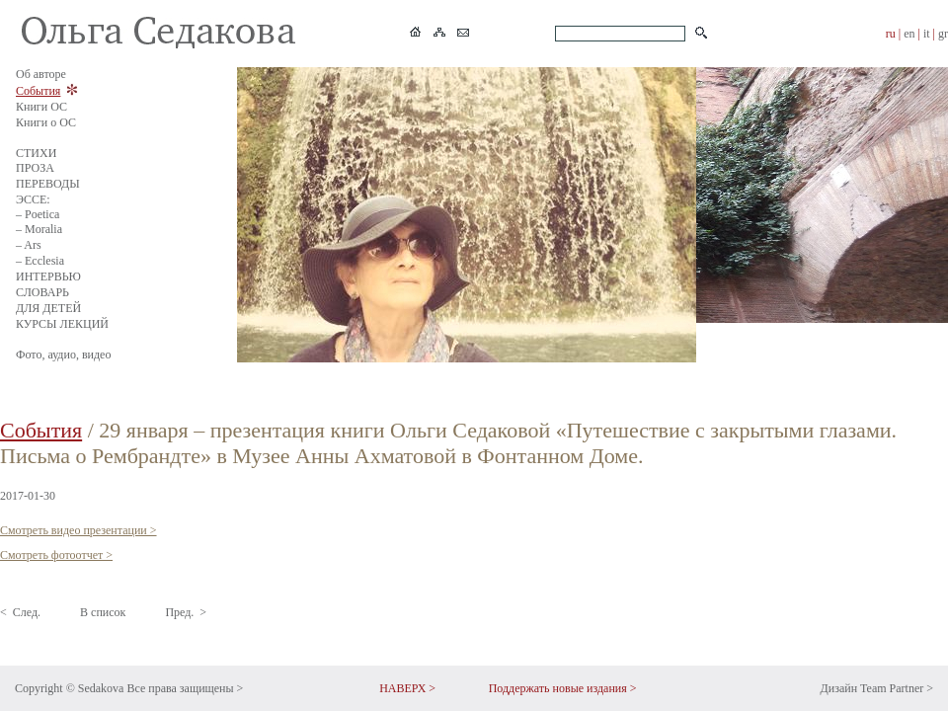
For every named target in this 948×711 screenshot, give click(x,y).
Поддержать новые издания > (563, 688)
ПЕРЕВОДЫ (48, 184)
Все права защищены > (184, 688)
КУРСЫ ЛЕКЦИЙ (62, 324)
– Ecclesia (40, 261)
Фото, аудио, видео (63, 354)
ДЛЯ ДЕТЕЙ (48, 308)
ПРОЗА (35, 168)
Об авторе (41, 74)
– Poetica (37, 214)
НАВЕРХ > (407, 688)
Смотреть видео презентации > (78, 530)
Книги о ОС (46, 122)
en (909, 33)
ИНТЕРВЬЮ (48, 276)
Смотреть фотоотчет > (56, 555)
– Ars (28, 245)
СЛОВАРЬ (42, 292)
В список (102, 612)
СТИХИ (36, 153)
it (926, 33)
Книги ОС (41, 107)
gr (943, 33)
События (38, 91)
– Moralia (39, 229)
